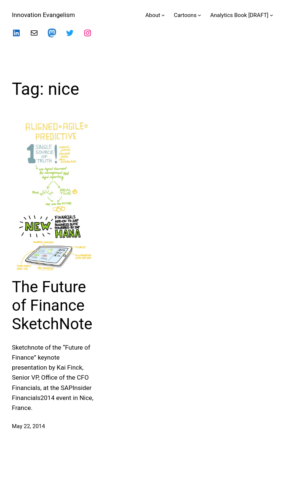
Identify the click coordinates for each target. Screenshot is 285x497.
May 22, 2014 (28, 426)
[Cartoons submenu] (199, 15)
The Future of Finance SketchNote (52, 305)
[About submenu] (163, 15)
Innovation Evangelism (43, 15)
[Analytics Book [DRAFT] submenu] (271, 15)
